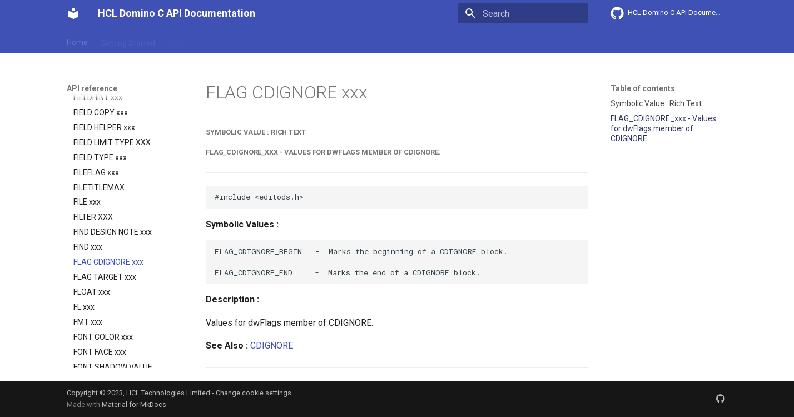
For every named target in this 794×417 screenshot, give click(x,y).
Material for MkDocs (134, 404)
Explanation (240, 40)
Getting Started (128, 40)
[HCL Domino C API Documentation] (73, 13)
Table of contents (643, 88)
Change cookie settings (253, 393)
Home (77, 40)
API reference (298, 40)
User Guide (187, 40)
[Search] (523, 13)
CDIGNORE (271, 345)
